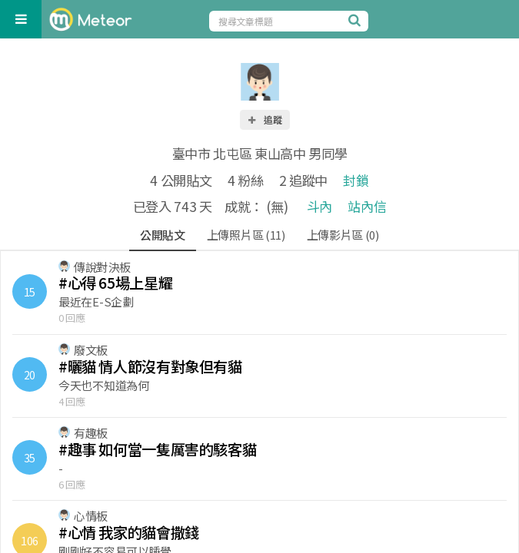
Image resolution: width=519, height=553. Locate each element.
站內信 (367, 206)
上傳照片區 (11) (246, 235)
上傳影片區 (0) (343, 235)
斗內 (319, 206)
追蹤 (264, 119)
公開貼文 (162, 235)
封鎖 (355, 180)
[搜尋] (356, 20)
